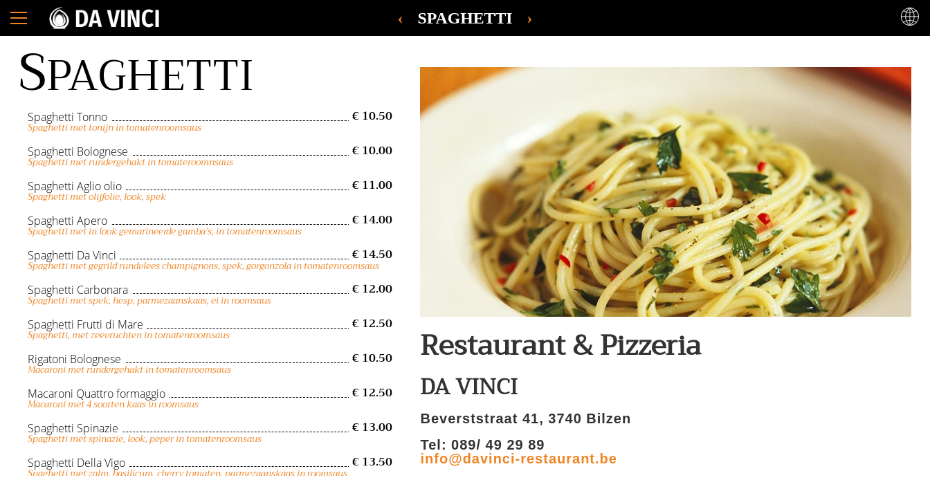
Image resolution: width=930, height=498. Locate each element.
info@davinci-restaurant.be (518, 458)
